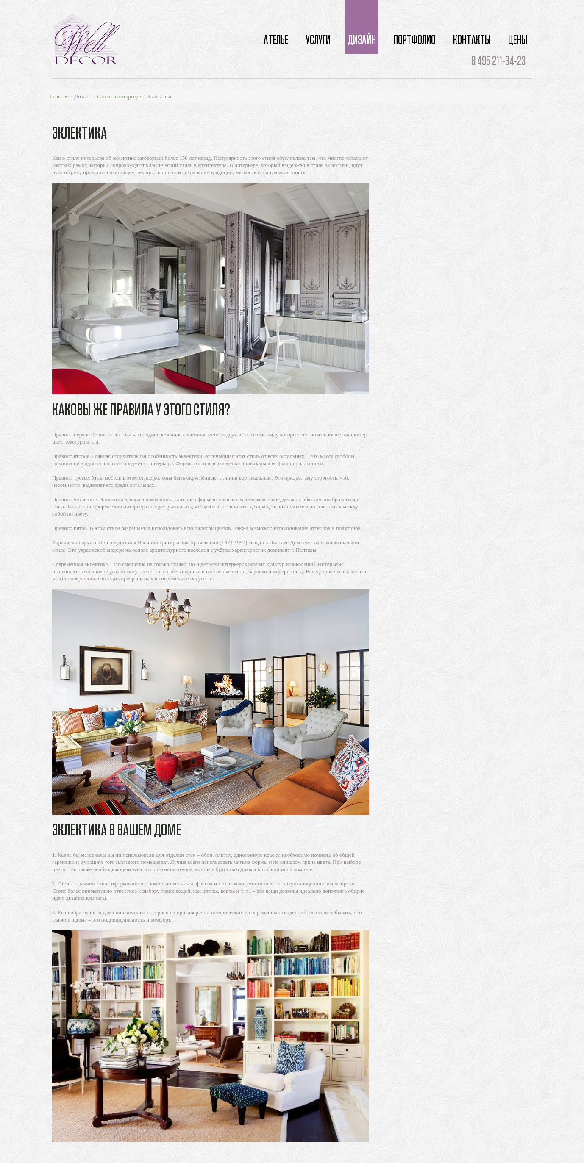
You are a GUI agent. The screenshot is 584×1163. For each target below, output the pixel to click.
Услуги (318, 40)
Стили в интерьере (119, 96)
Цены (517, 40)
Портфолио (414, 40)
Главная (59, 96)
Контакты (472, 40)
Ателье (276, 40)
